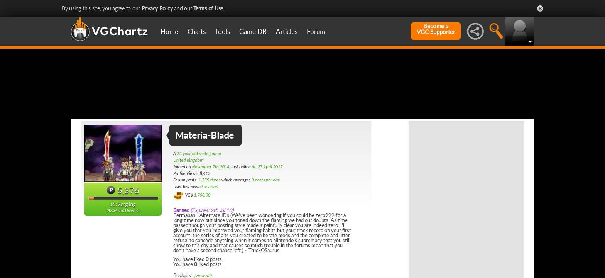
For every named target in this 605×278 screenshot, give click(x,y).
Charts (197, 31)
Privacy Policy (157, 8)
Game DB (253, 31)
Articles (286, 31)
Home (169, 31)
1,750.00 (202, 233)
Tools (222, 31)
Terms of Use (208, 8)
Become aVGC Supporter (436, 29)
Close (540, 8)
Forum (316, 31)
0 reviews (209, 224)
